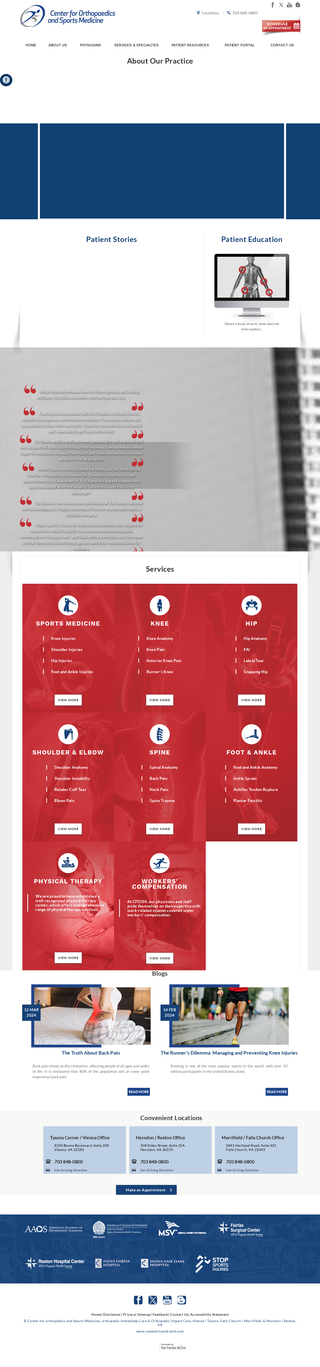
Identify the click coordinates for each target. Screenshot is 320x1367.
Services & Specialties (136, 37)
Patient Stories (111, 239)
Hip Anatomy (255, 638)
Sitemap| (144, 1314)
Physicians (90, 37)
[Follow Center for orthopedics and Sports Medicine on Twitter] (152, 1300)
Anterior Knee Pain (163, 660)
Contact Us (282, 37)
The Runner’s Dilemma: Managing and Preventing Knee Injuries (229, 1053)
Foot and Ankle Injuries (72, 671)
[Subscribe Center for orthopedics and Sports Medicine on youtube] (289, 5)
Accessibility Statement (209, 1314)
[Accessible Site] (6, 79)
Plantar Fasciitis (247, 800)
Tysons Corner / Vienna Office (80, 1137)
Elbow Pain (64, 800)
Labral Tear (254, 660)
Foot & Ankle (251, 752)
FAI (247, 649)
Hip (251, 623)
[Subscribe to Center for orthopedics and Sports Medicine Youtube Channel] (167, 1300)
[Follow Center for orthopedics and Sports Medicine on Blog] (298, 5)
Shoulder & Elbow (68, 752)
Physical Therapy (68, 881)
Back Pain (158, 778)
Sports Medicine (68, 623)
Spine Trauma (162, 800)
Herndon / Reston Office (160, 1137)
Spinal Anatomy (164, 767)
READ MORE (139, 1092)
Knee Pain (155, 649)
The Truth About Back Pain (91, 1053)
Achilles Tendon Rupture (255, 789)
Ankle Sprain (245, 778)
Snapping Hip (256, 671)
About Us (57, 37)
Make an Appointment (146, 1190)
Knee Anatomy (160, 638)
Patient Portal (240, 37)
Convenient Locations (171, 1117)
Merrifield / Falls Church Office (253, 1137)
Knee (160, 623)
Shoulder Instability (72, 778)
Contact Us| (180, 1314)
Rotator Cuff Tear (70, 789)
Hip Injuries (61, 660)
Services (160, 568)
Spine (159, 752)
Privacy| (130, 1314)
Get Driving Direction (70, 1170)
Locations (207, 20)
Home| (96, 1314)
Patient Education (252, 239)
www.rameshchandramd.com (160, 1331)
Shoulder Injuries (66, 649)
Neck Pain (159, 789)
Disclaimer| (112, 1314)
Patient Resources (190, 37)
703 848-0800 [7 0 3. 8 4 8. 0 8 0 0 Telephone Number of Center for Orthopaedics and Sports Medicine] (68, 1161)
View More (68, 700)
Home (31, 37)
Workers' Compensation (160, 883)
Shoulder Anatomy (71, 767)
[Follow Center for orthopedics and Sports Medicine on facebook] (272, 5)
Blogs (160, 973)
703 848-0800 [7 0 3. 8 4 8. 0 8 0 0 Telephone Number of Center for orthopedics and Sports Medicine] (241, 20)
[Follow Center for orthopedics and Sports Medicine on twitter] (281, 5)
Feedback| (161, 1314)
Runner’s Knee (159, 671)
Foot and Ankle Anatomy (255, 767)
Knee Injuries (63, 638)
